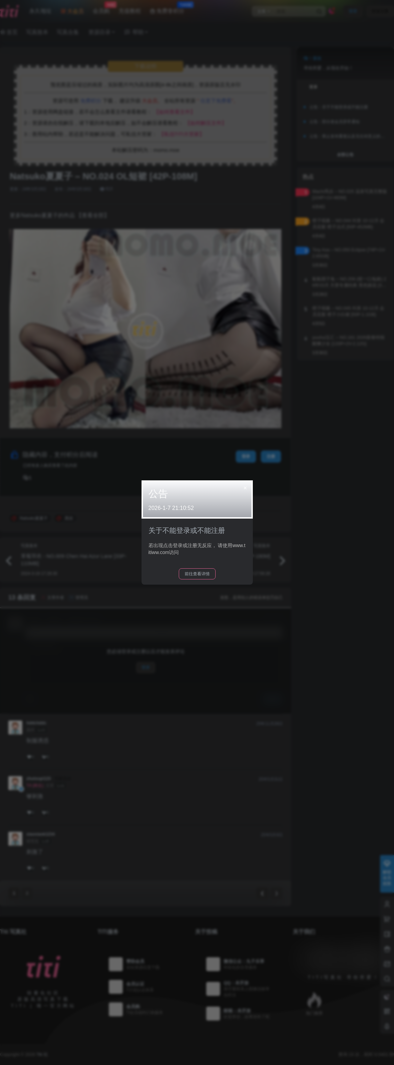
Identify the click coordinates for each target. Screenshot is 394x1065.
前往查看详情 (197, 573)
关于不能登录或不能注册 (186, 530)
